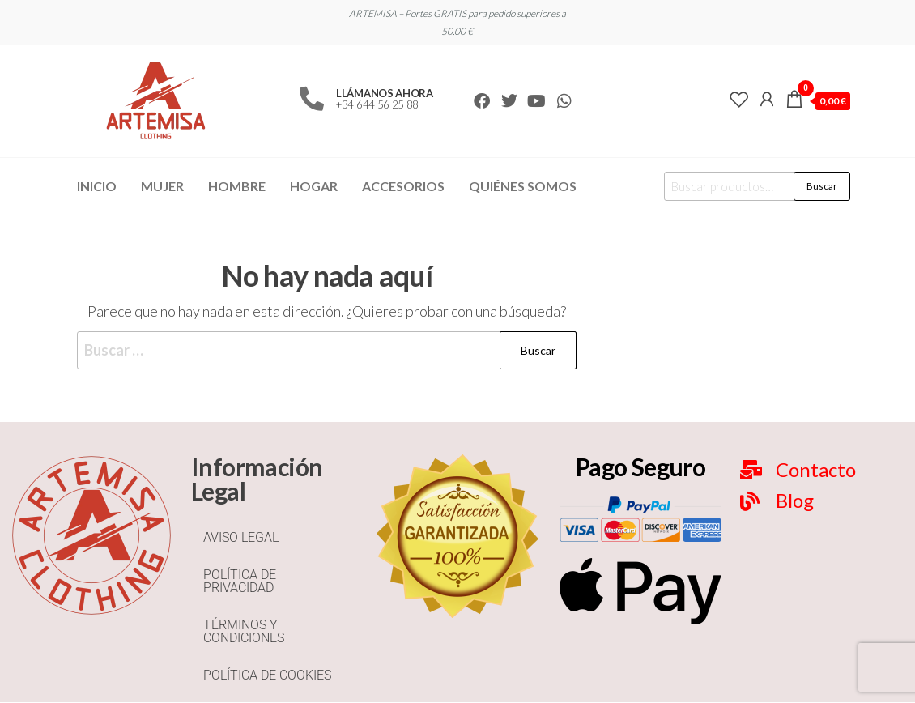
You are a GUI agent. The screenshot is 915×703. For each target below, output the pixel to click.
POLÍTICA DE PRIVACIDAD (239, 581)
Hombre (237, 186)
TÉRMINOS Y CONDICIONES (243, 631)
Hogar (314, 186)
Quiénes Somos (523, 186)
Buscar (821, 186)
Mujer (162, 186)
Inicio (97, 186)
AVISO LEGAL (241, 537)
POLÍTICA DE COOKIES (267, 675)
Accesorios (403, 186)
